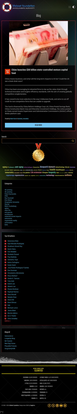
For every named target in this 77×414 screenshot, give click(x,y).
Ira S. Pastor (12, 316)
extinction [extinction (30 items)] (35, 170)
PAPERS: (42, 395)
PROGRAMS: (43, 392)
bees (6, 225)
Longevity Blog (10, 338)
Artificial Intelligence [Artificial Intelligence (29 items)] (28, 167)
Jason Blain (12, 310)
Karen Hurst (13, 119)
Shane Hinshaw (13, 289)
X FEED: (27, 383)
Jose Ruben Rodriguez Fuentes (18, 268)
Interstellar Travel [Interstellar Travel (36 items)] (18, 173)
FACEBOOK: (26, 377)
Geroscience (9, 336)
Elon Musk (8, 200)
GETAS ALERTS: (43, 380)
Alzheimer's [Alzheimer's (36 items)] (12, 167)
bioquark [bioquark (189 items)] (44, 167)
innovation (26, 119)
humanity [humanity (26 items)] (67, 170)
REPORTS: (42, 389)
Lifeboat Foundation (14, 405)
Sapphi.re (32, 405)
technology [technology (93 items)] (50, 175)
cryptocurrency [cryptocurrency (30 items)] (17, 170)
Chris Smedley (12, 318)
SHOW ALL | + (8, 321)
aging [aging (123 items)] (5, 167)
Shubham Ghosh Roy (15, 246)
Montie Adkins (12, 313)
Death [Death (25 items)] (24, 170)
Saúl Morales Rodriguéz (16, 244)
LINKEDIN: (26, 380)
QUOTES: (42, 398)
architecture (9, 214)
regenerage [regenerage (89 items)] (10, 175)
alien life (7, 210)
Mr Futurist (8, 341)
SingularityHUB (10, 348)
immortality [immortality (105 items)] (9, 172)
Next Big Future (10, 343)
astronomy (8, 218)
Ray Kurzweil (9, 198)
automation (9, 223)
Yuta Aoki (11, 281)
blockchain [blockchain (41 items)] (72, 167)
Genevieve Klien (13, 241)
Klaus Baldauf (12, 276)
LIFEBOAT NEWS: (44, 377)
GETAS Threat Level (38, 370)
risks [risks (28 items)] (29, 175)
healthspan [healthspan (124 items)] (60, 170)
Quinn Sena (12, 249)
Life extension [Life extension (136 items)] (36, 172)
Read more (38, 125)
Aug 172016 (7, 71)
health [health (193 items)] (52, 169)
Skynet (7, 204)
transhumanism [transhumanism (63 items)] (59, 175)
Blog (38, 16)
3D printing (8, 190)
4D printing (8, 192)
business (20, 119)
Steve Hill (11, 300)
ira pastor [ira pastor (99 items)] (26, 173)
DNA (6, 196)
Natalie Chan (12, 297)
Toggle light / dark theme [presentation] (73, 7)
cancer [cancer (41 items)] (11, 170)
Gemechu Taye (13, 260)
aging (7, 208)
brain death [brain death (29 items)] (7, 170)
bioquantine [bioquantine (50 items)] (36, 167)
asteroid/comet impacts (13, 216)
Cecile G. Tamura (13, 278)
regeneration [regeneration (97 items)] (19, 175)
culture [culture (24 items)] (21, 170)
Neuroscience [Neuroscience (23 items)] (61, 173)
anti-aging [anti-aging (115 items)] (19, 167)
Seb (9, 305)
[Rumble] (65, 405)
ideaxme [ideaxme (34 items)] (71, 170)
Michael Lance (13, 308)
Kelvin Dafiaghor (13, 262)
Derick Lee (11, 284)
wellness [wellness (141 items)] (68, 175)
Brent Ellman (12, 302)
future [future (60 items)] (40, 170)
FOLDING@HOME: (26, 392)
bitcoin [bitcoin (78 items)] (67, 167)
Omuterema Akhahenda (16, 273)
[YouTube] (61, 405)
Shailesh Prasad (13, 254)
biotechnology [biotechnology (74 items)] (60, 167)
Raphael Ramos (13, 292)
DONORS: (32, 386)
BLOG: (41, 383)
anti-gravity (8, 212)
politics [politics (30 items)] (66, 173)
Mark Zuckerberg (10, 206)
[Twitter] (53, 405)
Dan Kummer (12, 270)
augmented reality (11, 220)
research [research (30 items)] (26, 175)
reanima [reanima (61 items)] (70, 173)
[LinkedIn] (57, 405)
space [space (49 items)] (37, 175)
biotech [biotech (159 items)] (51, 167)
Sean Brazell (12, 294)
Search (73, 140)
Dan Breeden (12, 252)
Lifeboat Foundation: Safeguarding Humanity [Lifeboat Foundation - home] (34, 7)
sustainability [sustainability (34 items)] (42, 175)
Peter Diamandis (10, 194)
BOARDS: (42, 386)
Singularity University (12, 202)
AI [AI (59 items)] (8, 167)
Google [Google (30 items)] (47, 170)
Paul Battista (12, 257)
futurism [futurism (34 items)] (44, 170)
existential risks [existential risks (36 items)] (29, 170)
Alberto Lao (11, 286)
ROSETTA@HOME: (25, 395)
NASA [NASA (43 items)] (57, 173)
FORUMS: (33, 398)
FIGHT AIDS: (28, 389)
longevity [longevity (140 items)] (52, 172)
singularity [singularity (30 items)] (33, 175)
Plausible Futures (11, 346)
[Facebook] (49, 405)
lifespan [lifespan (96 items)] (45, 173)
